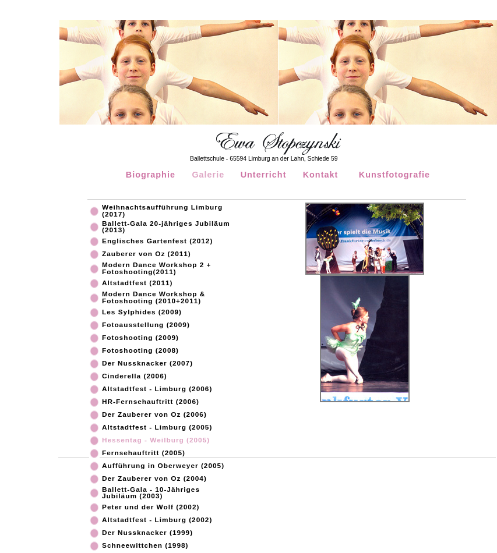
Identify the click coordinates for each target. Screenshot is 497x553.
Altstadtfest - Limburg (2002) (157, 520)
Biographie (150, 175)
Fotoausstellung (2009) (146, 325)
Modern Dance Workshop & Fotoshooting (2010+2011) (153, 298)
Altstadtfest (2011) (137, 283)
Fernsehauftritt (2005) (143, 453)
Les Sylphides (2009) (142, 312)
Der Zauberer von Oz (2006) (154, 415)
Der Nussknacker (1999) (147, 533)
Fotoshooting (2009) (140, 338)
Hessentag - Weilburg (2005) (156, 440)
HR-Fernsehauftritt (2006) (150, 402)
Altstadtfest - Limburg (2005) (157, 427)
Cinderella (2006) (134, 376)
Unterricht (264, 175)
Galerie (208, 175)
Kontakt (321, 175)
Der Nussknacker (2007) (147, 363)
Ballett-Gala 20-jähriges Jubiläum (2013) (166, 228)
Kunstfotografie (394, 175)
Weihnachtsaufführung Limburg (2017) (162, 211)
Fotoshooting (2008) (140, 351)
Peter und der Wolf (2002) (150, 507)
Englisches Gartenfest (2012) (157, 241)
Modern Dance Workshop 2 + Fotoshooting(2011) (156, 269)
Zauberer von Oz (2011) (146, 254)
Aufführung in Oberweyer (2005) (163, 466)
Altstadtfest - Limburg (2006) (157, 389)
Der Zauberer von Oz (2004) (154, 479)
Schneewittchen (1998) (145, 546)
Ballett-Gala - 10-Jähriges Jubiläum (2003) (151, 494)
